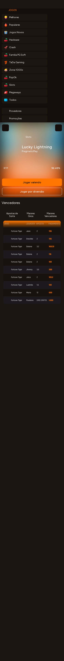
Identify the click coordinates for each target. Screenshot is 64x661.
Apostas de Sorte (12, 214)
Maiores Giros (31, 214)
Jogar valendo (32, 182)
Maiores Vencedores (51, 214)
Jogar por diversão (32, 191)
